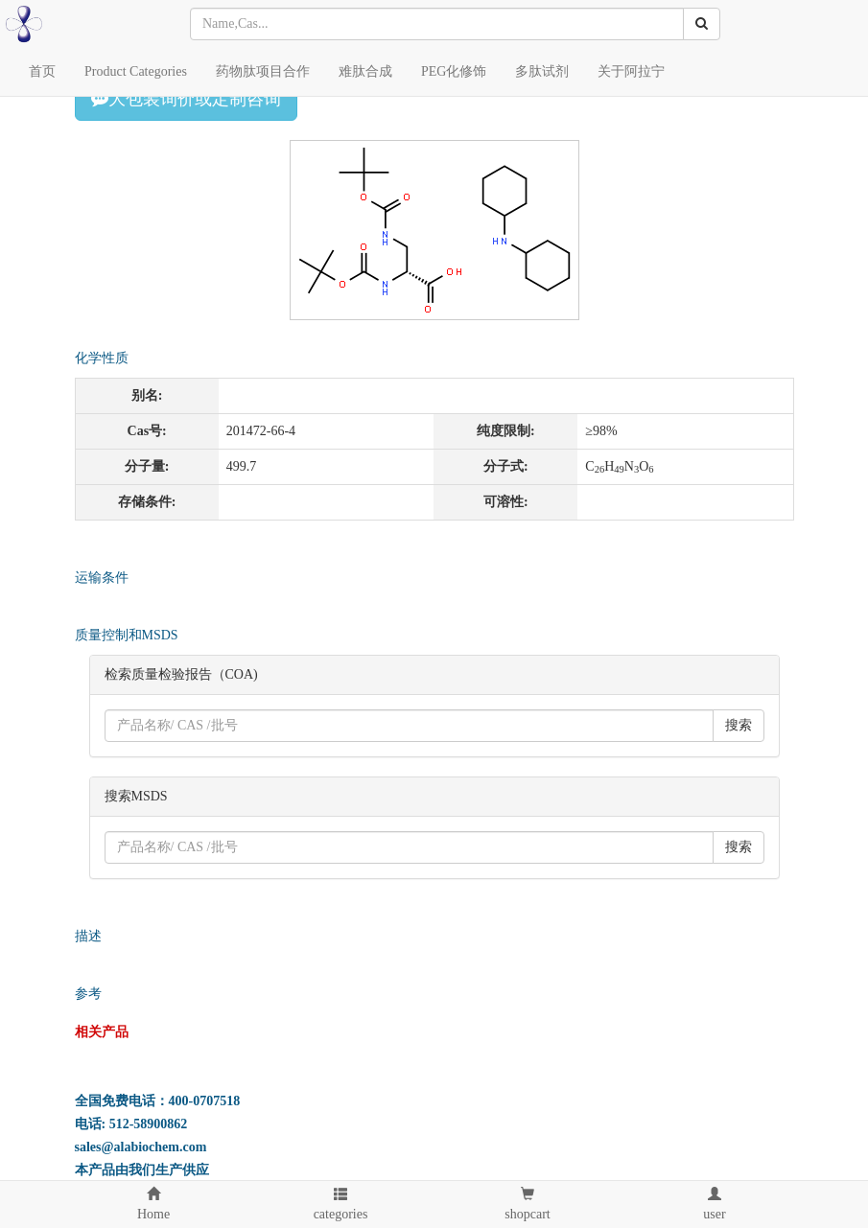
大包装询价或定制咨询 (186, 98)
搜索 (738, 725)
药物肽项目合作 (263, 71)
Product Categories (135, 71)
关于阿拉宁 (631, 71)
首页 (42, 71)
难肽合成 (365, 71)
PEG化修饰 (453, 71)
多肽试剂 (542, 71)
